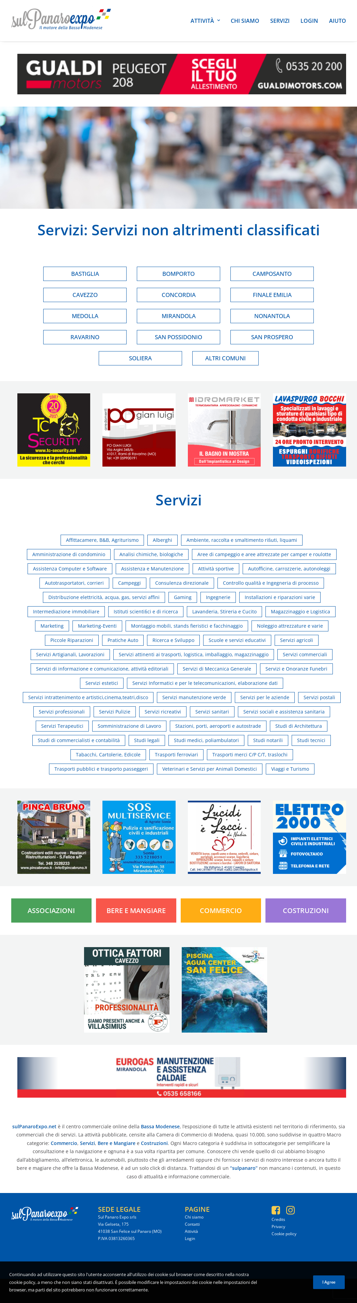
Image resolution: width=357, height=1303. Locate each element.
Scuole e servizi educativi (237, 640)
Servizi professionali (62, 711)
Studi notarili (268, 740)
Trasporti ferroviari (176, 754)
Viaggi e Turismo (290, 769)
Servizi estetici (101, 683)
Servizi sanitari (212, 711)
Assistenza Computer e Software (70, 568)
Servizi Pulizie (114, 711)
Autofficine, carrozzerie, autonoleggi (289, 568)
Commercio (221, 910)
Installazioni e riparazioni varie (280, 597)
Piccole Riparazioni (71, 640)
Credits (278, 1219)
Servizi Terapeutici (62, 726)
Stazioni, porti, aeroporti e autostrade (218, 726)
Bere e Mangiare (136, 910)
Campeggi (129, 583)
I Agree (329, 1286)
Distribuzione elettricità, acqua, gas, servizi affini (104, 597)
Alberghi (162, 540)
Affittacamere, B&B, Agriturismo (102, 540)
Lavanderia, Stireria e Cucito (224, 611)
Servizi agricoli (296, 640)
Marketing (52, 626)
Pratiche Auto (123, 640)
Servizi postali (319, 697)
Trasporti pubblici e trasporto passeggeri (101, 769)
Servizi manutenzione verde (194, 697)
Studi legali (147, 740)
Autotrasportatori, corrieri (74, 583)
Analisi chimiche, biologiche (151, 554)
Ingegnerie (218, 597)
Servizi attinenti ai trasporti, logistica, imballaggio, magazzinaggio (194, 654)
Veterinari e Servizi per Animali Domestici (209, 769)
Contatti (192, 1224)
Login (309, 21)
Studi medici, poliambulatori (206, 740)
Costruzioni (306, 910)
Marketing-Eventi (97, 626)
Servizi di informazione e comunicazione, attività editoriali (102, 668)
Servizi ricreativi (163, 711)
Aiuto (337, 21)
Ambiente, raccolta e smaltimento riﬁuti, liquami (241, 540)
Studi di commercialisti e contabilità (79, 740)
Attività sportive (216, 568)
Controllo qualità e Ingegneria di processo (271, 583)
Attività (205, 21)
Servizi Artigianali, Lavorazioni (70, 654)
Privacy (278, 1226)
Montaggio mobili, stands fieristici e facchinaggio (187, 626)
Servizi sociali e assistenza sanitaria (284, 711)
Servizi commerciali (305, 654)
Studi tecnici (311, 740)
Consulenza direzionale (182, 583)
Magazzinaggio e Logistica (300, 611)
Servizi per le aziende (264, 697)
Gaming (183, 597)
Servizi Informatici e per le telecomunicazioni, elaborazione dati (205, 683)
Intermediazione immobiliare (66, 611)
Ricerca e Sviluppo (173, 640)
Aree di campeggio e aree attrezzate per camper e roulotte (264, 554)
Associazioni (51, 910)
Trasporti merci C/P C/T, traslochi (250, 754)
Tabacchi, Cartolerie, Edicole (108, 754)
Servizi (280, 21)
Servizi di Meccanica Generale (217, 668)
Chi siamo (245, 21)
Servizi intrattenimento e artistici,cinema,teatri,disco (88, 697)
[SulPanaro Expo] (61, 20)
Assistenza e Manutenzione (152, 568)
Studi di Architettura (298, 726)
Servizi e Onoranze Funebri (296, 668)
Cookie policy (284, 1234)
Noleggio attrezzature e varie (290, 626)
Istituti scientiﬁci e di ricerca (146, 611)
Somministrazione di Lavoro (129, 726)
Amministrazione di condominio (68, 554)
